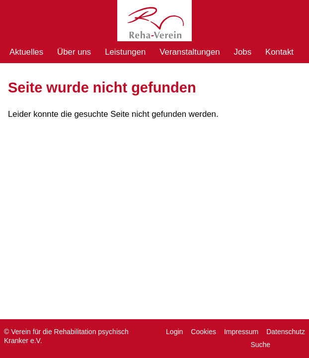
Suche (260, 345)
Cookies (203, 332)
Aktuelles (26, 52)
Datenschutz (285, 332)
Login (174, 332)
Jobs (242, 52)
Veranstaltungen (189, 52)
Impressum (241, 332)
